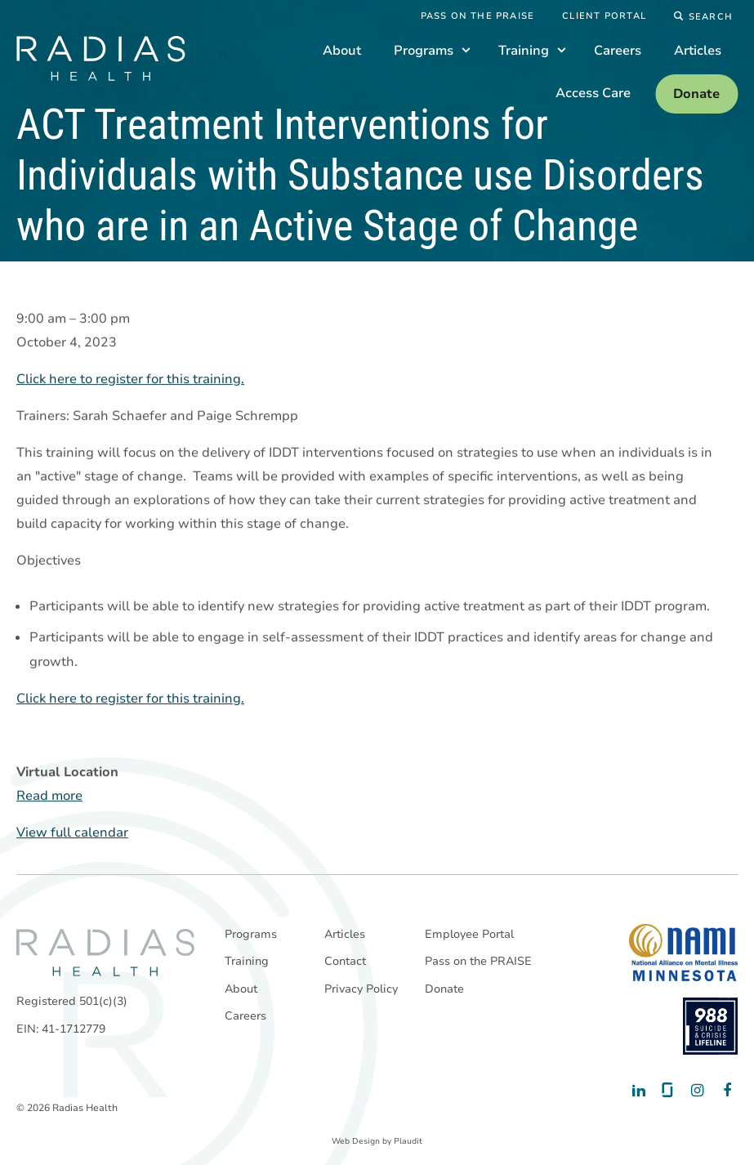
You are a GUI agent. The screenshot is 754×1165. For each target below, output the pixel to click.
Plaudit (408, 1141)
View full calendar (72, 833)
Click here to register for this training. (130, 380)
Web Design (356, 1141)
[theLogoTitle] (100, 58)
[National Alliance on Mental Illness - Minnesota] (683, 952)
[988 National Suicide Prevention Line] (710, 1026)
